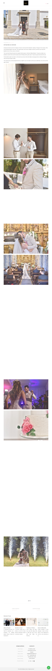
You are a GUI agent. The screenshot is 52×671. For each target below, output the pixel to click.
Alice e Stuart (20, 648)
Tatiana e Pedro (20, 653)
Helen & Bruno (15, 608)
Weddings (12, 42)
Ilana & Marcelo (20, 656)
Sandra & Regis (36, 608)
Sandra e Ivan (20, 651)
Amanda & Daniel (20, 660)
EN (46, 3)
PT (47, 3)
